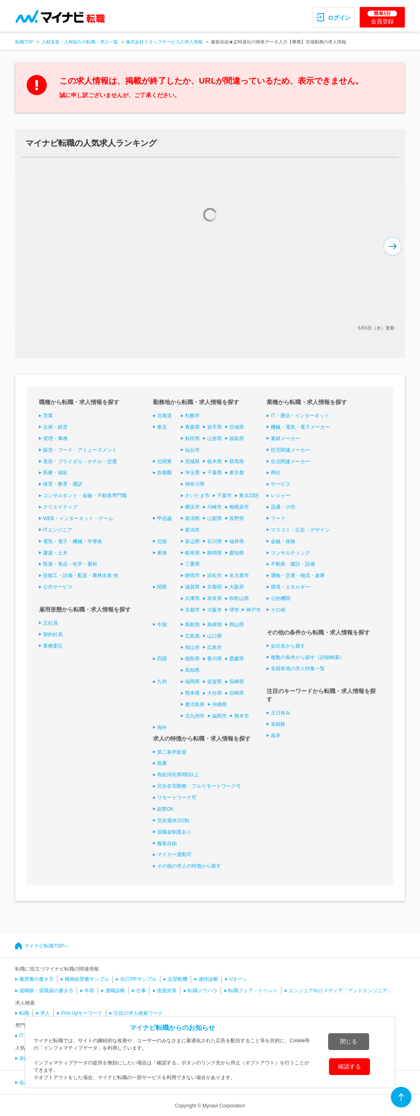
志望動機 (177, 979)
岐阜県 (192, 553)
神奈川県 (195, 484)
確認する (349, 1066)
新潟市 (192, 530)
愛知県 (236, 553)
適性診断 (208, 979)
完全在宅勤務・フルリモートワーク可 (199, 786)
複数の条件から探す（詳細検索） (308, 657)
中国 (162, 624)
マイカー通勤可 (174, 854)
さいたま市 (197, 495)
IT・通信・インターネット (300, 415)
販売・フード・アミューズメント (80, 450)
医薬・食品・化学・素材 (70, 564)
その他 (278, 610)
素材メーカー (285, 438)
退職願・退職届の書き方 (46, 990)
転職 (24, 1013)
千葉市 (224, 495)
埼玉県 (192, 472)
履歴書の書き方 (36, 979)
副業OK (165, 809)
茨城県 (192, 461)
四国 (162, 658)
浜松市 (214, 575)
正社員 (50, 623)
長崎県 (236, 681)
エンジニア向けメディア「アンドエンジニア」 (340, 990)
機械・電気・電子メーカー (300, 427)
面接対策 (167, 990)
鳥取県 (192, 624)
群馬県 (236, 461)
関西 (162, 587)
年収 (89, 990)
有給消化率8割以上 (178, 774)
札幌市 (192, 415)
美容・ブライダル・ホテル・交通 (80, 461)
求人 (45, 1013)
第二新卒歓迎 (172, 752)
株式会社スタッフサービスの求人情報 (164, 41)
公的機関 (280, 598)
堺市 (234, 610)
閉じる (348, 1041)
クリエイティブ (60, 507)
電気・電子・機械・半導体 (72, 541)
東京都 (236, 472)
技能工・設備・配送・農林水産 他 (80, 575)
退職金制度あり (174, 832)
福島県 (236, 438)
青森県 (192, 427)
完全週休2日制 (173, 820)
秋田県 (192, 438)
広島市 (214, 647)
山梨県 (214, 518)
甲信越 (164, 518)
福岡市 (219, 716)
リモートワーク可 (176, 797)
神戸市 (253, 610)
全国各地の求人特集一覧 (298, 668)
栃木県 (214, 461)
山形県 (214, 438)
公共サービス (58, 587)
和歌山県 (239, 598)
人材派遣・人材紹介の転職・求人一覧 (79, 41)
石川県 (214, 541)
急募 (162, 763)
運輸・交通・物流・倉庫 (298, 575)
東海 (162, 553)
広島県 (192, 636)
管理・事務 (55, 438)
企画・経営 (55, 427)
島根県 (214, 624)
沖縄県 (219, 704)
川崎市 (214, 507)
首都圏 (164, 472)
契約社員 (53, 634)
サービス (280, 484)
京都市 (192, 610)
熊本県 (192, 693)
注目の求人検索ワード (138, 1013)
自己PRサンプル (138, 979)
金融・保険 (283, 541)
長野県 (236, 518)
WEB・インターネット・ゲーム (78, 518)
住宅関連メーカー (290, 450)
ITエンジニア (57, 530)
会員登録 (382, 18)
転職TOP (24, 41)
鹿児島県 (195, 704)
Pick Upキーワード (82, 1013)
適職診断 (115, 990)
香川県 (214, 658)
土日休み (280, 713)
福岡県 (192, 681)
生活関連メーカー (290, 461)
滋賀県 (192, 587)
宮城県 (236, 427)
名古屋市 (239, 575)
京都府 (214, 587)
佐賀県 (214, 681)
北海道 (164, 415)
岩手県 (214, 427)
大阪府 (236, 587)
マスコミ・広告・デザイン (300, 530)
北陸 (162, 541)
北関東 (164, 461)
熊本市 (241, 716)
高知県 (192, 670)
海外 (162, 727)
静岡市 (192, 575)
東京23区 (249, 495)
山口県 (214, 636)
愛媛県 (236, 658)
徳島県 (192, 658)
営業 (48, 415)
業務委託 (53, 646)
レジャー (280, 495)
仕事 (141, 990)
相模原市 (239, 507)
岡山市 (192, 647)
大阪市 (214, 610)
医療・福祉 (55, 472)
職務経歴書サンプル (87, 979)
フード (278, 518)
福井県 (236, 541)
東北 (162, 427)
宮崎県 (236, 693)
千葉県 (214, 472)
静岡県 (214, 553)
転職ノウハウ (202, 990)
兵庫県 (192, 598)
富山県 (192, 541)
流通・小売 (283, 507)
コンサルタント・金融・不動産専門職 (85, 495)
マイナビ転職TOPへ (46, 946)
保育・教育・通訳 (62, 484)
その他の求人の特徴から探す (189, 866)
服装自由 (167, 843)
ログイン (339, 17)
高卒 (276, 736)
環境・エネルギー (290, 587)
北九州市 (195, 716)
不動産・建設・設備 (293, 564)
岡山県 (236, 624)
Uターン (238, 979)
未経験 (278, 724)
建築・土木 (55, 553)
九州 (162, 681)
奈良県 (214, 598)
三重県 (192, 564)
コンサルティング (290, 553)
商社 (276, 472)
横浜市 (192, 507)
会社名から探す (288, 646)
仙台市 (192, 450)
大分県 (214, 693)
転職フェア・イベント (253, 990)
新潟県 (192, 518)
